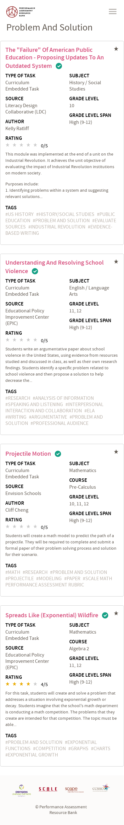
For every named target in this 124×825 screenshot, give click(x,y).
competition (51, 748)
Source (14, 99)
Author (14, 122)
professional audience (60, 423)
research (19, 398)
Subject (79, 76)
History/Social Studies (66, 214)
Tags (11, 208)
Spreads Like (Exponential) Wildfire (51, 615)
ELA (91, 411)
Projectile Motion (28, 454)
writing (17, 417)
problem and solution (62, 220)
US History (21, 214)
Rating (13, 138)
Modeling (50, 578)
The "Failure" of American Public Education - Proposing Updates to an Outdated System (54, 58)
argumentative (49, 417)
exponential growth (33, 755)
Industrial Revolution (58, 227)
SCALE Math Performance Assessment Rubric (58, 581)
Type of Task (20, 76)
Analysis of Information (64, 398)
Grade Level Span (90, 116)
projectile (21, 578)
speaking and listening (35, 404)
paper (73, 578)
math (14, 572)
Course (78, 480)
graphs (79, 748)
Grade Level (84, 99)
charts (101, 748)
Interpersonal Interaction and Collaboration (54, 407)
